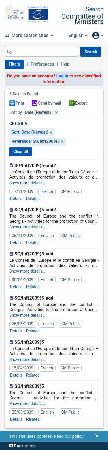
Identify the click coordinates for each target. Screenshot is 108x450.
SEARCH (90, 52)
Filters (14, 64)
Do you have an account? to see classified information (54, 78)
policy (77, 436)
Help (65, 64)
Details (16, 198)
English (78, 35)
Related (33, 198)
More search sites (29, 35)
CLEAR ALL (20, 151)
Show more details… (27, 183)
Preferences (42, 64)
